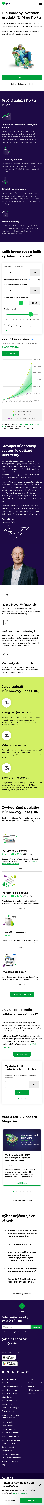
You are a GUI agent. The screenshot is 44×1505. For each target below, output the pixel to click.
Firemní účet (7, 1404)
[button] (13, 1191)
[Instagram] (27, 1372)
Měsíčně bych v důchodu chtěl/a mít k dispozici (21, 1076)
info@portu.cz (11, 1343)
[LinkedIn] (22, 1372)
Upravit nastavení (21, 1493)
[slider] (22, 302)
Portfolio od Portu (9, 1379)
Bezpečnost (7, 1451)
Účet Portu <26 (8, 1411)
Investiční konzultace (11, 1440)
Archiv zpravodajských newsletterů (15, 1332)
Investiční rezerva (9, 1390)
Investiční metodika (10, 1433)
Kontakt (31, 1394)
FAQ (3, 1465)
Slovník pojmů (8, 1447)
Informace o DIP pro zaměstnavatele (10, 1416)
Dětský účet (7, 1397)
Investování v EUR (9, 1401)
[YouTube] (3, 1372)
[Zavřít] (40, 1485)
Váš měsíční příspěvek (13, 267)
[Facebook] (13, 1372)
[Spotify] (8, 1372)
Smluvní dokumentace (11, 1458)
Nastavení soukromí (10, 1454)
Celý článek (22, 1183)
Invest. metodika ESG (11, 1436)
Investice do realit (9, 1394)
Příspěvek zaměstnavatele (15, 285)
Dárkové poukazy (9, 1443)
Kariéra (31, 1386)
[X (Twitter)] (18, 1372)
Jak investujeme (9, 1429)
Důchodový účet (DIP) (11, 1408)
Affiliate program (35, 1390)
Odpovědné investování (12, 1386)
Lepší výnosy (7, 1426)
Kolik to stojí (7, 1422)
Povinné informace (10, 1461)
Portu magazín (34, 1383)
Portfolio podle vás (10, 1383)
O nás (30, 1379)
